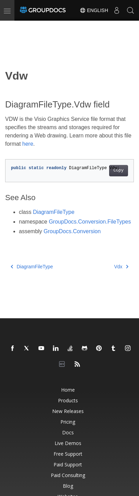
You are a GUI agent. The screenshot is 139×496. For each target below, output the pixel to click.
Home (68, 389)
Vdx (121, 266)
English (94, 10)
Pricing (67, 421)
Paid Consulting (68, 475)
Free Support (68, 454)
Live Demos (68, 443)
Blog (68, 486)
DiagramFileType (53, 212)
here (27, 144)
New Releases (68, 411)
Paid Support (68, 464)
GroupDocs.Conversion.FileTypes (90, 222)
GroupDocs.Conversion (72, 231)
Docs (68, 432)
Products (68, 400)
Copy (119, 170)
